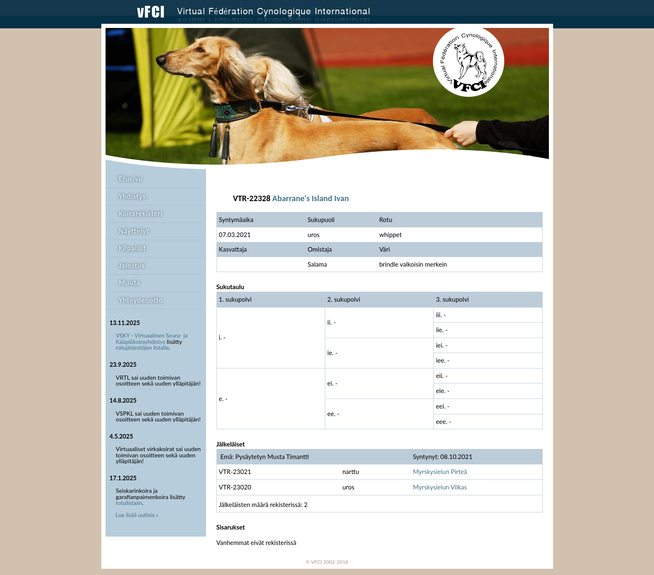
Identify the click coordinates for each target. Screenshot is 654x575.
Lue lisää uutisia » (137, 515)
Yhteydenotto (141, 300)
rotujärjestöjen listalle (142, 347)
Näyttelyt (134, 231)
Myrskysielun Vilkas (440, 487)
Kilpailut (132, 248)
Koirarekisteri (141, 213)
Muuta (129, 282)
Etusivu (131, 178)
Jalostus (132, 265)
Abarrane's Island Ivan (310, 198)
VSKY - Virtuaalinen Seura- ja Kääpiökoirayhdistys (152, 338)
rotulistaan (129, 502)
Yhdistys (132, 196)
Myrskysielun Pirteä (440, 471)
